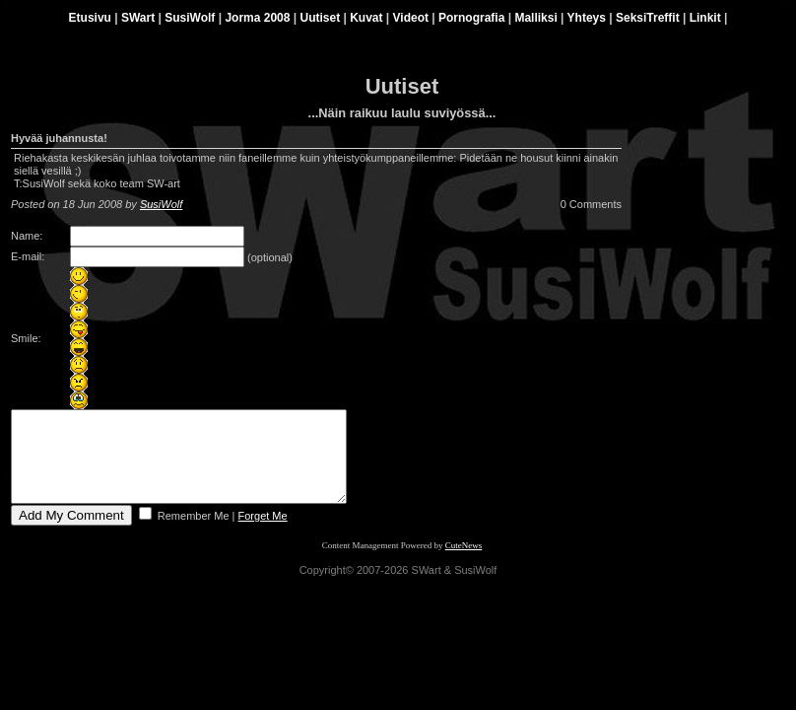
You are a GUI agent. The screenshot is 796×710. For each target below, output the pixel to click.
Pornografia (471, 18)
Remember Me (192, 533)
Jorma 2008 (257, 18)
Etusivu (90, 18)
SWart (138, 18)
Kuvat (366, 18)
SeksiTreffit (648, 18)
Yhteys (586, 18)
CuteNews (464, 563)
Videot (411, 18)
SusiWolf (190, 18)
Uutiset (319, 18)
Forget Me (263, 533)
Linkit (705, 18)
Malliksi (535, 18)
